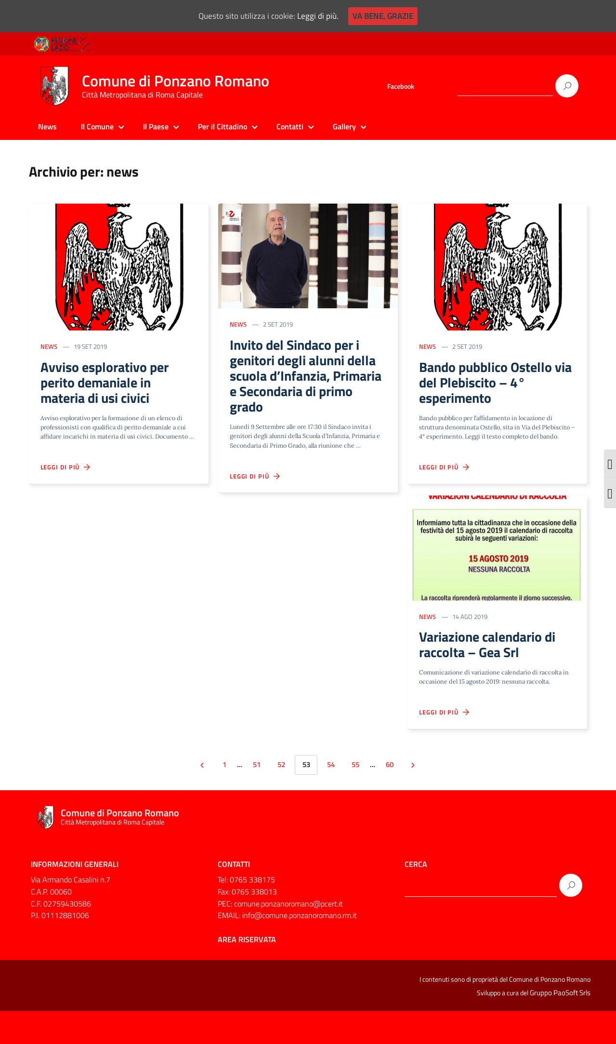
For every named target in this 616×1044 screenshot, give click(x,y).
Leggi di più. (316, 16)
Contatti (289, 126)
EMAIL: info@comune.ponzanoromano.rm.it (287, 949)
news (49, 348)
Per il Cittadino (222, 126)
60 (397, 797)
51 (251, 797)
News (47, 126)
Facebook (400, 86)
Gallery (344, 126)
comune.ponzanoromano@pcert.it (288, 937)
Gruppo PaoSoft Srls (560, 1025)
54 (332, 797)
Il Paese (156, 126)
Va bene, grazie (378, 16)
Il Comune (97, 126)
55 (360, 797)
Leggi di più (67, 484)
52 (279, 797)
